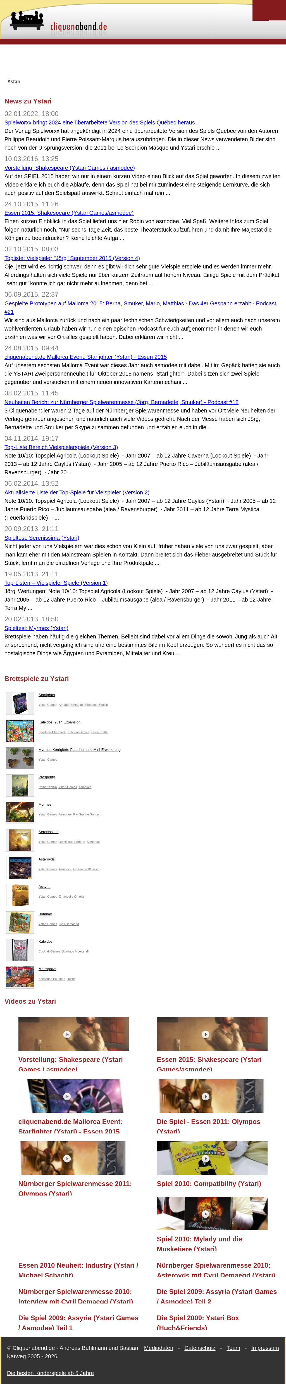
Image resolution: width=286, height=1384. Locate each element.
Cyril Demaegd (69, 924)
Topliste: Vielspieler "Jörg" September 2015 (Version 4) (72, 258)
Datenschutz (199, 1348)
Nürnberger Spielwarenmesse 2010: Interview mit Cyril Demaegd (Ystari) (75, 1295)
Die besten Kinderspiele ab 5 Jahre (50, 1373)
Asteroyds (30, 860)
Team (233, 1348)
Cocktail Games (49, 951)
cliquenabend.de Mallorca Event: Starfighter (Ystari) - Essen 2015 (85, 357)
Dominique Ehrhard (72, 841)
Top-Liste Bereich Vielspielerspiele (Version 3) (61, 447)
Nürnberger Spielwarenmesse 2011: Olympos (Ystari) (75, 1188)
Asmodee (84, 787)
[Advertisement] (143, 61)
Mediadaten (158, 1348)
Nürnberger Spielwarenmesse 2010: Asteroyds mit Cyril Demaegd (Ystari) (216, 1269)
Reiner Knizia (48, 787)
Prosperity (30, 778)
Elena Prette (99, 732)
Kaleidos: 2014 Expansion (43, 723)
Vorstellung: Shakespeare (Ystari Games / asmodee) (69, 168)
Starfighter (30, 696)
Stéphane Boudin (96, 704)
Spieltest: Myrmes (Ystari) (36, 628)
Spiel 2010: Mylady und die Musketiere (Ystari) (199, 1243)
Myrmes (28, 806)
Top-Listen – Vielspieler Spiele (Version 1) (56, 583)
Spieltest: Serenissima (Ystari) (41, 538)
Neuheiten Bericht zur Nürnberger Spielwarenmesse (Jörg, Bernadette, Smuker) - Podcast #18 (121, 402)
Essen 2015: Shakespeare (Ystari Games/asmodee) (69, 213)
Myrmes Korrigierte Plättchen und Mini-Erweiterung (63, 751)
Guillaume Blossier (86, 869)
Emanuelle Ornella (71, 896)
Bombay (29, 915)
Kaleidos (29, 943)
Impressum (265, 1348)
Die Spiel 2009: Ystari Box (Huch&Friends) (198, 1322)
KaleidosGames (78, 732)
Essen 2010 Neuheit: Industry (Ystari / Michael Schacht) (78, 1269)
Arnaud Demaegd (71, 704)
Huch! (71, 978)
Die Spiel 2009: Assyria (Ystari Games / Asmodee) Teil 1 (78, 1322)
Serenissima (32, 833)
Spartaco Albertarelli (52, 732)
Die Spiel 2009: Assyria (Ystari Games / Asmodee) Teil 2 (217, 1295)
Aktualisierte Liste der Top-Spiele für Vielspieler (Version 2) (77, 492)
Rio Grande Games (86, 814)
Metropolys (31, 970)
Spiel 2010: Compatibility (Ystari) (209, 1183)
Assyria (28, 888)
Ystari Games (48, 704)
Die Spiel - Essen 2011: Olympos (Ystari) (209, 1125)
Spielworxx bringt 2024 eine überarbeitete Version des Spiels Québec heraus (99, 122)
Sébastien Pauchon (52, 978)
